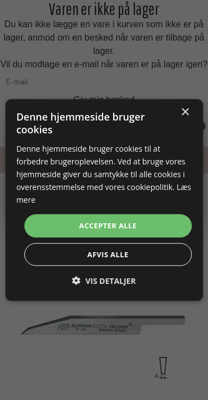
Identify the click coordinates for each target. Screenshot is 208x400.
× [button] (185, 112)
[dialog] (103, 200)
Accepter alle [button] (108, 226)
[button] (103, 280)
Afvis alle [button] (107, 254)
